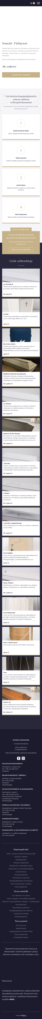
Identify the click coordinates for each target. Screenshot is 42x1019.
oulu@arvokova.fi (21, 749)
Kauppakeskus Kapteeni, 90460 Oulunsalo (16, 808)
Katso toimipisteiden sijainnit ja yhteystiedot (21, 753)
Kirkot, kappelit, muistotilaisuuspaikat (21, 898)
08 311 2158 (19, 747)
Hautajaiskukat (21, 860)
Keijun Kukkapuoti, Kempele (14, 775)
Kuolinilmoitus (21, 872)
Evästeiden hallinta (21, 937)
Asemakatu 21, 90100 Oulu (11, 767)
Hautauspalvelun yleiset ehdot (21, 931)
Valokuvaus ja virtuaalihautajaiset (21, 869)
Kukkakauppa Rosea (10, 819)
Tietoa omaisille (21, 891)
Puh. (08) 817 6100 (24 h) (10, 794)
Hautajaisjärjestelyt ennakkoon (21, 881)
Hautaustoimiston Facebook (12, 796)
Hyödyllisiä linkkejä (21, 914)
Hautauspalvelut (21, 849)
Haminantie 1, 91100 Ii (9, 792)
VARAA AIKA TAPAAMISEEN (21, 249)
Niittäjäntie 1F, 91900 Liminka (12, 822)
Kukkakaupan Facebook (10, 798)
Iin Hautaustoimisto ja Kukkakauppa (17, 789)
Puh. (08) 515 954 (8, 780)
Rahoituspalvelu (21, 887)
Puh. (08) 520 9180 (8, 810)
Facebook (5, 771)
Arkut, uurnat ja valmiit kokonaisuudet (21, 854)
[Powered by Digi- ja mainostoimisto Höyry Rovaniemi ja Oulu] (21, 1015)
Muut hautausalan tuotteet (21, 884)
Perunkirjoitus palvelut (21, 878)
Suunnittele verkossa (21, 75)
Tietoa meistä (21, 921)
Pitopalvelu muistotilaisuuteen (21, 866)
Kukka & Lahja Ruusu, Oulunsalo (16, 805)
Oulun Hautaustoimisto (12, 763)
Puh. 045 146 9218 (8, 835)
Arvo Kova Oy (21, 925)
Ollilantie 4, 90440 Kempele (12, 778)
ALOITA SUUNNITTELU (21, 229)
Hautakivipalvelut (21, 875)
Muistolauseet (21, 904)
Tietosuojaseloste (21, 934)
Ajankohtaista (21, 928)
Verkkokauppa (7, 785)
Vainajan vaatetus (21, 857)
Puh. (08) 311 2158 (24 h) (10, 769)
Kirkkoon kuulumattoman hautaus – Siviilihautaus (21, 901)
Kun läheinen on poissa (21, 895)
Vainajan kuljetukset (21, 863)
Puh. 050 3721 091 (8, 824)
